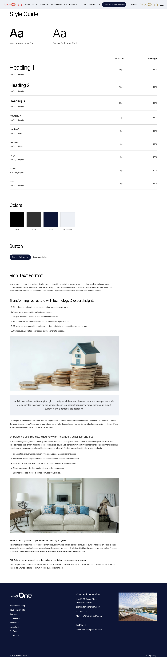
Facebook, (80, 629)
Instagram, (90, 629)
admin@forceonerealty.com (88, 607)
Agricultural (14, 627)
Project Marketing (17, 605)
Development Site (17, 610)
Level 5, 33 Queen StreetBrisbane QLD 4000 (86, 601)
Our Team (14, 631)
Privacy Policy (151, 655)
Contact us (14, 635)
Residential (14, 622)
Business (13, 614)
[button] (73, 4)
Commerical (15, 618)
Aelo (58, 287)
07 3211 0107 (81, 611)
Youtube (98, 629)
